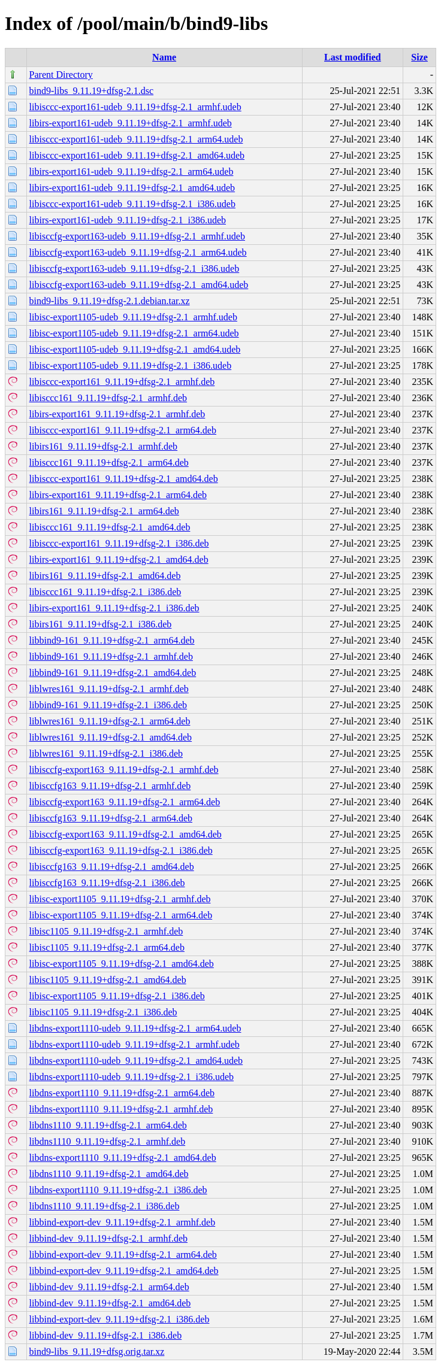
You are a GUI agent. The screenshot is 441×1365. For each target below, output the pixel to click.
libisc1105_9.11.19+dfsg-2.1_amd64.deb (107, 980)
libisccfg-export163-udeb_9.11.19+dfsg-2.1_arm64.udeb (138, 252)
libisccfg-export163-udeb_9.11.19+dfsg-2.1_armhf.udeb (137, 236)
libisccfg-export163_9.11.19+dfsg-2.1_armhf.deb (124, 770)
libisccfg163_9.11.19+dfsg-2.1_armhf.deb (110, 786)
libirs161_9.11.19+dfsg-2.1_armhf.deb (103, 446)
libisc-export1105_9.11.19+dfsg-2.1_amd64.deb (121, 963)
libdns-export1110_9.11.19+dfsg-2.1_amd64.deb (122, 1157)
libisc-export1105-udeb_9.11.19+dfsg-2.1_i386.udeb (130, 365)
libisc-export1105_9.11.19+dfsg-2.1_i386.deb (117, 996)
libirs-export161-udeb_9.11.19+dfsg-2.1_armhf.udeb (130, 123)
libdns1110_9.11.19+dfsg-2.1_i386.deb (104, 1206)
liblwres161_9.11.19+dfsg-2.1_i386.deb (106, 753)
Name (164, 57)
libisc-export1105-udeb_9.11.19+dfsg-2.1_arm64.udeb (134, 333)
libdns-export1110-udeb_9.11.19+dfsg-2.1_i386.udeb (131, 1077)
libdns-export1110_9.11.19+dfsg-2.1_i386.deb (118, 1190)
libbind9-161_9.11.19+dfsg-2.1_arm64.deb (112, 640)
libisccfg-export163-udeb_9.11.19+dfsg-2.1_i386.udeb (134, 268)
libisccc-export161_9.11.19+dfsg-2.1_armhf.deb (122, 382)
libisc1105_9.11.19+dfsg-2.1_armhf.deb (106, 931)
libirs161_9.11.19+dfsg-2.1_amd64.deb (105, 576)
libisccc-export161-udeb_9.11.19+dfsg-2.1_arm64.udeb (136, 139)
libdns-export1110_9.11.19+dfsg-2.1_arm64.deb (122, 1093)
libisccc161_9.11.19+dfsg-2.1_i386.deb (105, 592)
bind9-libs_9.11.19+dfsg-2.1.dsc (91, 91)
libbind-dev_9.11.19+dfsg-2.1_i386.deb (105, 1335)
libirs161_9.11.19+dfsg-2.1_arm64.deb (104, 511)
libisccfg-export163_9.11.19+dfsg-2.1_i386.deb (121, 850)
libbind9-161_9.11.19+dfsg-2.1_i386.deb (108, 705)
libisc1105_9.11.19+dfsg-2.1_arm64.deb (107, 947)
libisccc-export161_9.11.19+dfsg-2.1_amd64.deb (123, 479)
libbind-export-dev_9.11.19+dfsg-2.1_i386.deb (119, 1319)
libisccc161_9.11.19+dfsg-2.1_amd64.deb (110, 527)
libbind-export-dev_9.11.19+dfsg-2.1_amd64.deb (124, 1271)
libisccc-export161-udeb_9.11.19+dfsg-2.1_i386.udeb (132, 204)
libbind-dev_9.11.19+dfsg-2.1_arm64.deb (109, 1287)
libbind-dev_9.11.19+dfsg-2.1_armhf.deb (108, 1238)
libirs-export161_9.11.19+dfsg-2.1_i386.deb (114, 608)
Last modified (352, 57)
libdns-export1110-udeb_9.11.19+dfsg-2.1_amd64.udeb (136, 1060)
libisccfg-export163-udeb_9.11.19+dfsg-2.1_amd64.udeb (139, 285)
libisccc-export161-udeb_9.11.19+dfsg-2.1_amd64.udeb (136, 155)
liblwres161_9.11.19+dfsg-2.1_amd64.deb (110, 737)
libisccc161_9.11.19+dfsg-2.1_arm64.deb (109, 462)
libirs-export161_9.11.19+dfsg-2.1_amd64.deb (119, 559)
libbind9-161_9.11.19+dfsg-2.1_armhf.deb (111, 656)
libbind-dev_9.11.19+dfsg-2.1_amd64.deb (110, 1303)
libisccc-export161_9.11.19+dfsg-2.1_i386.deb (119, 543)
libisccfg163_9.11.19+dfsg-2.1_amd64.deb (111, 867)
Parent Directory (61, 74)
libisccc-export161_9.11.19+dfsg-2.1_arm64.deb (122, 430)
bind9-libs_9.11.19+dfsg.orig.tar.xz (97, 1351)
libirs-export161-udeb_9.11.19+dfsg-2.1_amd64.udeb (132, 188)
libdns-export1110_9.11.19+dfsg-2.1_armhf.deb (121, 1109)
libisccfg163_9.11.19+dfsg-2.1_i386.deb (107, 883)
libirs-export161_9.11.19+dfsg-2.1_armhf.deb (117, 414)
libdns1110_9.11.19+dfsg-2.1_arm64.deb (108, 1125)
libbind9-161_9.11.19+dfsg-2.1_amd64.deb (113, 673)
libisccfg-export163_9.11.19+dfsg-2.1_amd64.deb (125, 834)
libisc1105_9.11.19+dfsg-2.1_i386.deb (103, 1012)
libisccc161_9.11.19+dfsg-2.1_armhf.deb (108, 398)
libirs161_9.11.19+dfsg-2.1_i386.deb (100, 624)
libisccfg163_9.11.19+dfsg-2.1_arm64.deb (110, 818)
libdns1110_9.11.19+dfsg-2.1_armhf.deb (107, 1141)
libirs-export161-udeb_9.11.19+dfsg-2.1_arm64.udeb (131, 171)
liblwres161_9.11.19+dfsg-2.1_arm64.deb (110, 721)
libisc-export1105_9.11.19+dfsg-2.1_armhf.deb (120, 899)
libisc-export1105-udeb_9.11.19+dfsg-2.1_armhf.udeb (133, 317)
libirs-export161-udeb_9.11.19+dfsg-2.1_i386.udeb (127, 220)
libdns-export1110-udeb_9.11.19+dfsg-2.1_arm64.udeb (135, 1028)
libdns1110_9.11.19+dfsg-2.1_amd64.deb (109, 1174)
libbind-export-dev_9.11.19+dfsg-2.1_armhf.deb (122, 1222)
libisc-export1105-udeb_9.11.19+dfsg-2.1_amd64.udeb (135, 349)
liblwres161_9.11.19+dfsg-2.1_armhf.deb (109, 689)
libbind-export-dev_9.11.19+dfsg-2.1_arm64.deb (123, 1254)
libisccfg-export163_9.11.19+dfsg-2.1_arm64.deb (124, 802)
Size (419, 57)
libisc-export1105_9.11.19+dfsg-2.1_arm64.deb (121, 915)
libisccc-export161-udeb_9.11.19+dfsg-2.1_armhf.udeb (135, 107)
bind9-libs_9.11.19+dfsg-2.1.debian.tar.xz (109, 301)
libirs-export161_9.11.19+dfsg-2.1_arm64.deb (118, 495)
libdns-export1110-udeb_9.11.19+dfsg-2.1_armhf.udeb (134, 1044)
